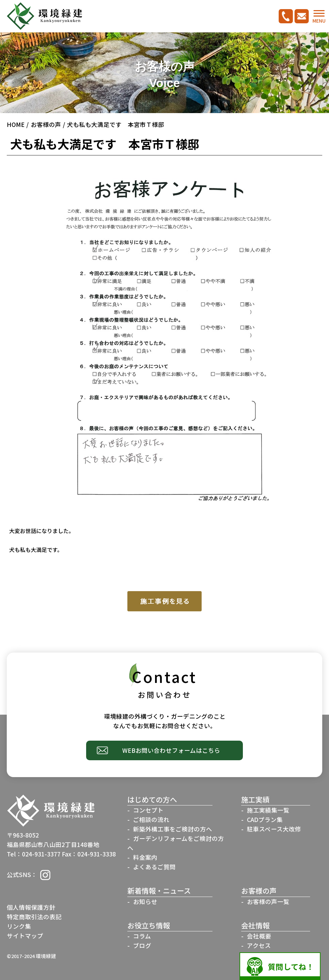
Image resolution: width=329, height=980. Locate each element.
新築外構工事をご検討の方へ (172, 829)
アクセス (259, 945)
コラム (142, 936)
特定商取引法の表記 (34, 916)
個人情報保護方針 (31, 907)
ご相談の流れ (151, 819)
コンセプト (148, 810)
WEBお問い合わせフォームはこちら (171, 750)
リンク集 (19, 926)
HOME (16, 124)
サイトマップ (25, 935)
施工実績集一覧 (268, 810)
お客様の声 (46, 124)
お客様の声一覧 (268, 901)
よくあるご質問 (154, 867)
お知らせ (145, 901)
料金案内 (145, 857)
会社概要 (259, 936)
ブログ (142, 945)
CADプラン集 (265, 819)
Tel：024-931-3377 (33, 854)
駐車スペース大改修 (274, 829)
